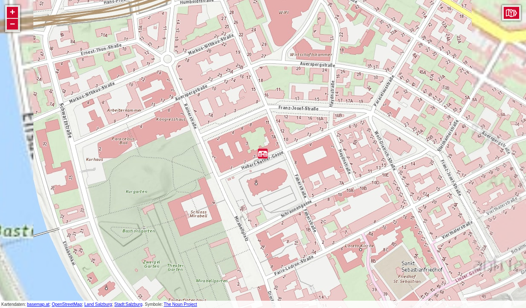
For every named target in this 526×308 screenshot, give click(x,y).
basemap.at (38, 304)
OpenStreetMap (67, 304)
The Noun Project (180, 304)
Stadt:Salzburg (128, 304)
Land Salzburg (98, 304)
